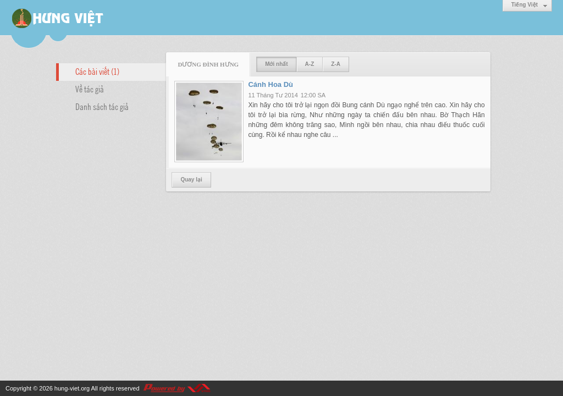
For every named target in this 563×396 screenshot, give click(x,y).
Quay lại (191, 180)
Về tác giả (89, 88)
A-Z (309, 64)
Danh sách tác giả (102, 106)
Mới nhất (276, 64)
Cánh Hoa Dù (270, 84)
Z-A (335, 64)
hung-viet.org (72, 388)
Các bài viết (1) (97, 71)
